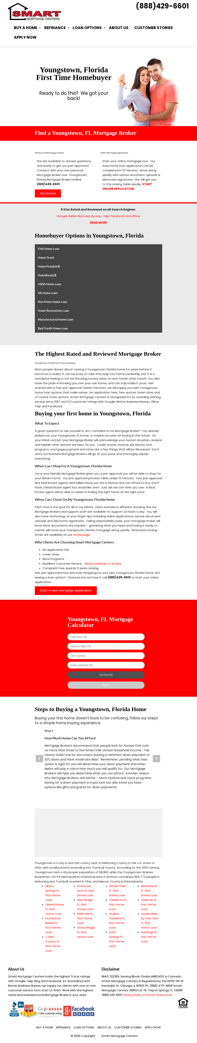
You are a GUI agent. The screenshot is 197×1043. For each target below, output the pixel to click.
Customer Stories (153, 27)
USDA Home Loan (49, 284)
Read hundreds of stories (103, 563)
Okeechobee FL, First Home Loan (54, 909)
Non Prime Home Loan (52, 301)
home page (81, 535)
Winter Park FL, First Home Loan (117, 890)
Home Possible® (49, 266)
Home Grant (46, 257)
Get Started (48, 193)
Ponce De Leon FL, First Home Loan (85, 890)
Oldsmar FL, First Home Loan (149, 904)
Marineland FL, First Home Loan (149, 890)
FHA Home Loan (48, 248)
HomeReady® (47, 275)
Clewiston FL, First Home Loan (118, 904)
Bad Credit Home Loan (53, 328)
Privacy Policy (132, 995)
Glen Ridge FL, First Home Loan (85, 904)
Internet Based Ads (158, 995)
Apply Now (25, 37)
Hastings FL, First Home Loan (149, 936)
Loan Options (87, 27)
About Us (119, 27)
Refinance (55, 27)
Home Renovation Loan (53, 310)
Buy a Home (25, 27)
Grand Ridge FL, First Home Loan (86, 932)
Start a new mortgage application (66, 590)
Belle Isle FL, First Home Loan (85, 918)
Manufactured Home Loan (55, 319)
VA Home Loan (48, 293)
